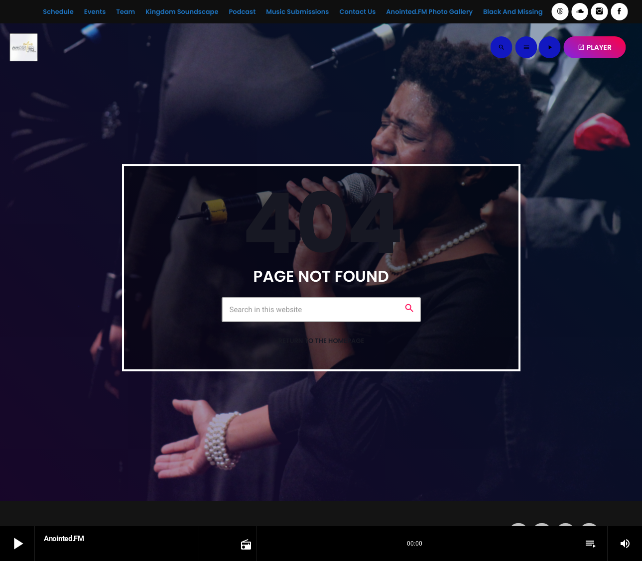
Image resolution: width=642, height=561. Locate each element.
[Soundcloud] (579, 11)
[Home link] (23, 47)
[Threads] (560, 11)
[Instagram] (599, 11)
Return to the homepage (321, 340)
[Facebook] (619, 11)
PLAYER (595, 47)
